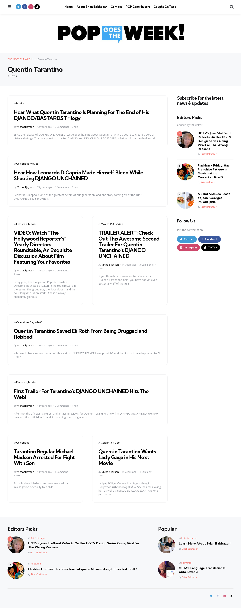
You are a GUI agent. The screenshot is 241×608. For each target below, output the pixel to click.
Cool (117, 442)
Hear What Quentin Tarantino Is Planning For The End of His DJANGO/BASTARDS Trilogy (83, 115)
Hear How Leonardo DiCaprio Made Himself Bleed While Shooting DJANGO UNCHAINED (79, 175)
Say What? (36, 322)
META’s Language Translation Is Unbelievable (202, 570)
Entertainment (189, 538)
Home (69, 6)
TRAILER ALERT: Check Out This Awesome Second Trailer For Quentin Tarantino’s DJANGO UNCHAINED (129, 244)
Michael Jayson (25, 126)
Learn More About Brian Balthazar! (204, 543)
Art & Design (38, 538)
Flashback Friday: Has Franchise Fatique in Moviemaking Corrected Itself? (213, 171)
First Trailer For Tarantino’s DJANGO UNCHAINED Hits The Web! (82, 394)
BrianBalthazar (209, 154)
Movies (20, 103)
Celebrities (22, 163)
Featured (21, 223)
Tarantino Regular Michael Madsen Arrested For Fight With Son (45, 457)
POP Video (116, 223)
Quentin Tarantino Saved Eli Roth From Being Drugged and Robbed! (82, 334)
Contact (116, 6)
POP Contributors (138, 6)
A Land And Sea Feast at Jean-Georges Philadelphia (214, 198)
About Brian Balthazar (92, 6)
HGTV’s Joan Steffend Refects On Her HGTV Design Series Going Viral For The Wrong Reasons (214, 141)
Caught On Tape (165, 6)
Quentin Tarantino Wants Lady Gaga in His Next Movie (127, 457)
